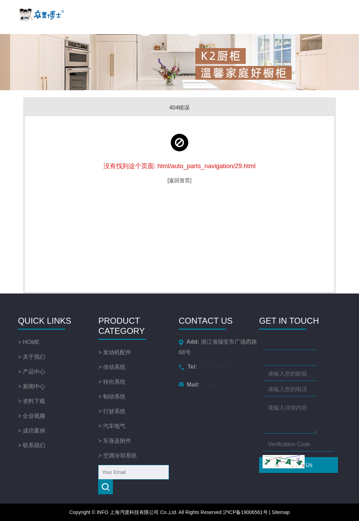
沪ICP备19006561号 (245, 512)
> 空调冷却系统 (117, 456)
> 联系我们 (31, 445)
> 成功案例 (31, 431)
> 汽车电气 (112, 426)
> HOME (29, 342)
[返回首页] (179, 180)
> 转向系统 (112, 382)
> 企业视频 (31, 416)
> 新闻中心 (31, 386)
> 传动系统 (112, 367)
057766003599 (206, 367)
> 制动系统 (112, 397)
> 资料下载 (31, 401)
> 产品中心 (31, 372)
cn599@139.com (206, 385)
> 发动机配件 (114, 352)
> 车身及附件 (114, 441)
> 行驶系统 (112, 411)
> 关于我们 (31, 357)
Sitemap (281, 512)
